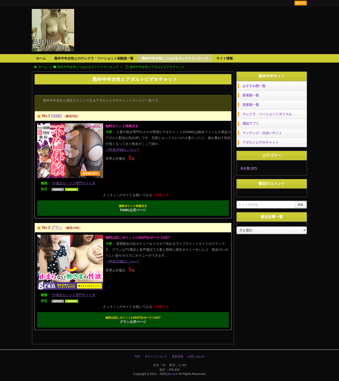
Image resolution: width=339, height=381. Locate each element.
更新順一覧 (250, 104)
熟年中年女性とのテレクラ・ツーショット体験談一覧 (93, 58)
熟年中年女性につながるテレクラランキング (175, 58)
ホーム (41, 58)
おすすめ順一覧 (254, 85)
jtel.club (172, 374)
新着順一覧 (250, 95)
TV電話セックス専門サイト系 (73, 183)
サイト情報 (224, 58)
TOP (137, 356)
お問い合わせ (196, 356)
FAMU (56, 116)
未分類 (245, 168)
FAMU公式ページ (133, 208)
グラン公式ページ (133, 320)
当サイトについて (156, 356)
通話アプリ (250, 123)
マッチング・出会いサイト (262, 133)
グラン (57, 228)
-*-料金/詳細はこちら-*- (122, 149)
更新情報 (177, 356)
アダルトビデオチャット (260, 142)
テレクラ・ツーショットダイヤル (267, 114)
